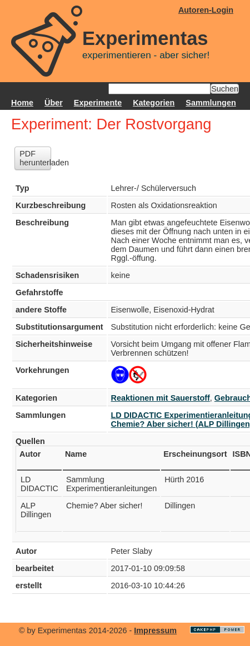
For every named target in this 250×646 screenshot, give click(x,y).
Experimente (98, 102)
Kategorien (153, 102)
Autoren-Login (205, 10)
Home (22, 102)
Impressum (155, 630)
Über (53, 102)
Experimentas (145, 38)
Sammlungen (211, 102)
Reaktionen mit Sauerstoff (160, 397)
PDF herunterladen (35, 158)
